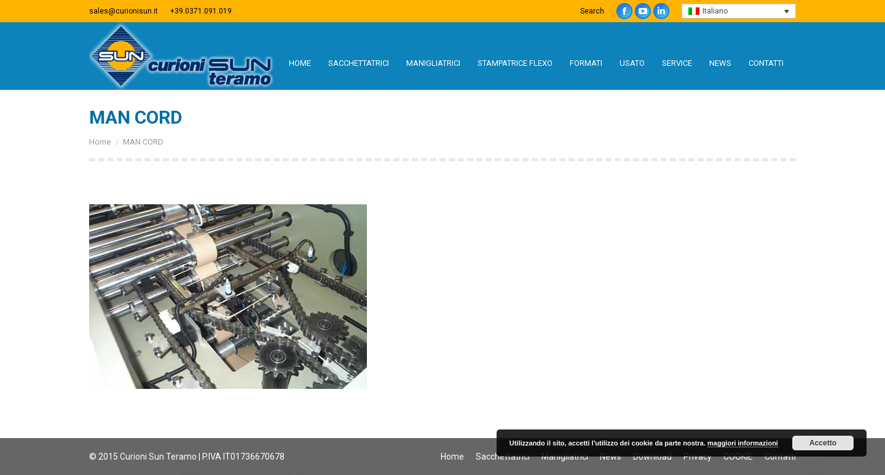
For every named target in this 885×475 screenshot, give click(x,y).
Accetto (822, 443)
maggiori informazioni (742, 443)
